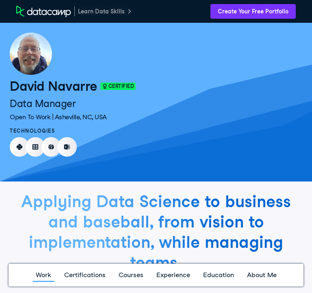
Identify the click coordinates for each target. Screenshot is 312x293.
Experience (173, 275)
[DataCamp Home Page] (43, 11)
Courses (131, 275)
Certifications (85, 275)
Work (43, 275)
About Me (262, 275)
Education (218, 275)
